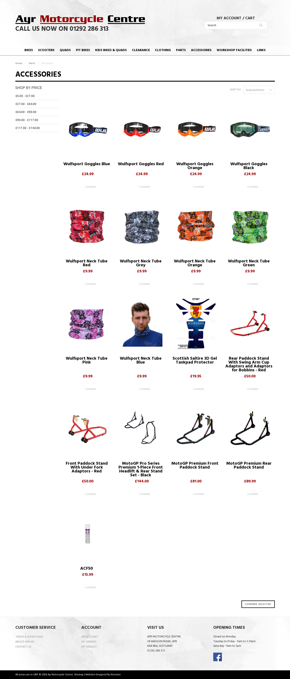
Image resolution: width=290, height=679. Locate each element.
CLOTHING (163, 50)
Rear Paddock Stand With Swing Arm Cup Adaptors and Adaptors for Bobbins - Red (248, 365)
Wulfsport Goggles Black (249, 166)
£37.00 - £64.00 (25, 104)
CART (250, 18)
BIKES (28, 50)
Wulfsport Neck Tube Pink (86, 361)
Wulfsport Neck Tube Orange (195, 263)
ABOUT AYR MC (24, 641)
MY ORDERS (88, 641)
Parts (32, 63)
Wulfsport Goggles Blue (86, 164)
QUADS (65, 50)
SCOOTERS (46, 50)
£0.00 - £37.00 (25, 96)
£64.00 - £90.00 (25, 112)
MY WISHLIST (89, 646)
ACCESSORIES (201, 50)
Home (18, 63)
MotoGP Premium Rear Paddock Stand (249, 466)
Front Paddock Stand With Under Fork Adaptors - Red (87, 468)
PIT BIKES (83, 50)
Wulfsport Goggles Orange (194, 166)
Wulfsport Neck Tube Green (249, 263)
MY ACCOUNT (229, 18)
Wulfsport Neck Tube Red (86, 263)
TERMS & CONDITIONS (29, 636)
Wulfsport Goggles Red (141, 164)
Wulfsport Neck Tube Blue (141, 361)
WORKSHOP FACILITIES (234, 50)
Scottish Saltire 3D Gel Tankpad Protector (195, 361)
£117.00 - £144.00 (27, 128)
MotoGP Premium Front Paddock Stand (194, 466)
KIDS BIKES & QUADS (111, 50)
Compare (90, 187)
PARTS (181, 50)
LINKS (261, 50)
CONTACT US (23, 646)
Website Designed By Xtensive (103, 674)
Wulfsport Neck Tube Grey (141, 263)
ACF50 (86, 569)
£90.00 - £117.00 (26, 120)
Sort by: (235, 89)
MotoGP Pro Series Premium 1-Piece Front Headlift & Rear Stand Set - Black (141, 470)
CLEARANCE (141, 50)
